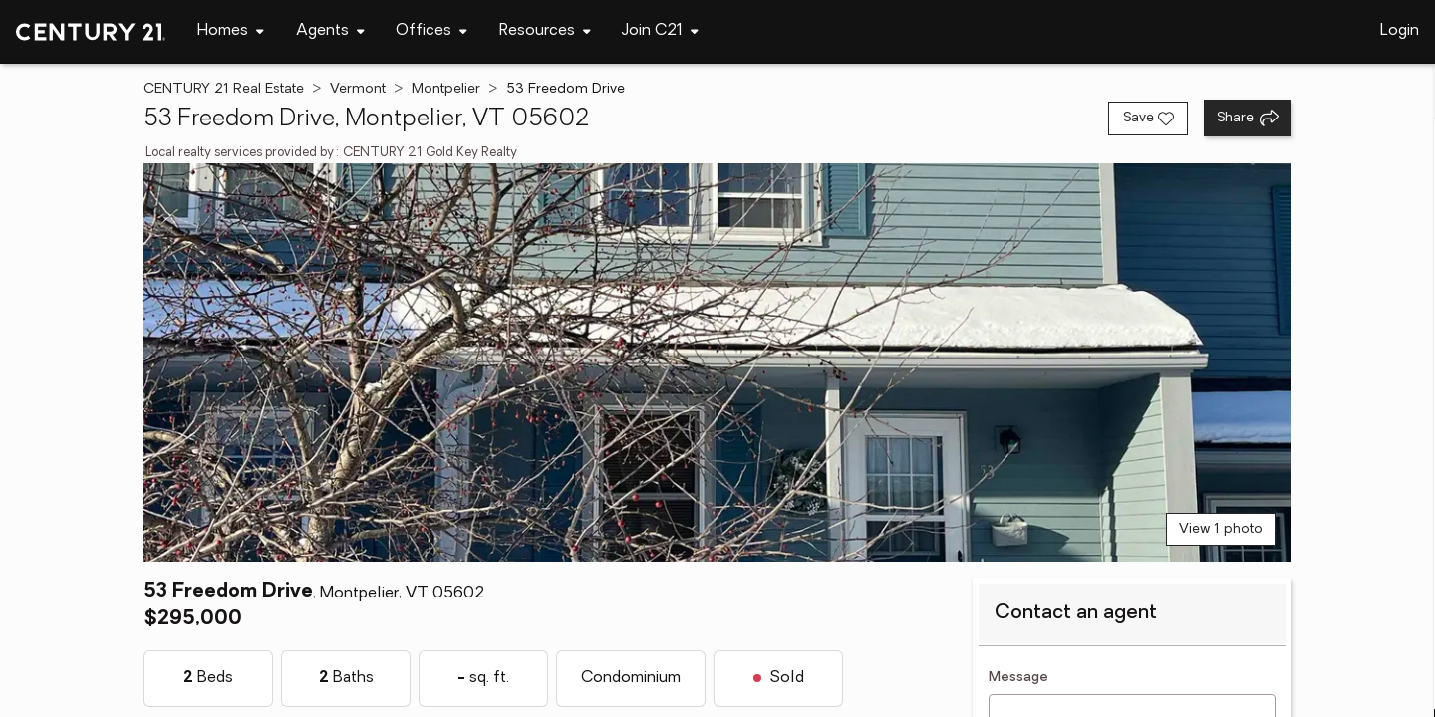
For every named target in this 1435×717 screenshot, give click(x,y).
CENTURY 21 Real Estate (224, 89)
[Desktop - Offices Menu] (431, 31)
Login (1399, 31)
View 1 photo (1221, 529)
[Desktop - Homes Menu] (230, 31)
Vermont (358, 89)
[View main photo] (718, 362)
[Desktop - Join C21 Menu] (660, 31)
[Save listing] (1148, 118)
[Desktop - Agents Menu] (330, 31)
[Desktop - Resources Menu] (545, 31)
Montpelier (446, 89)
